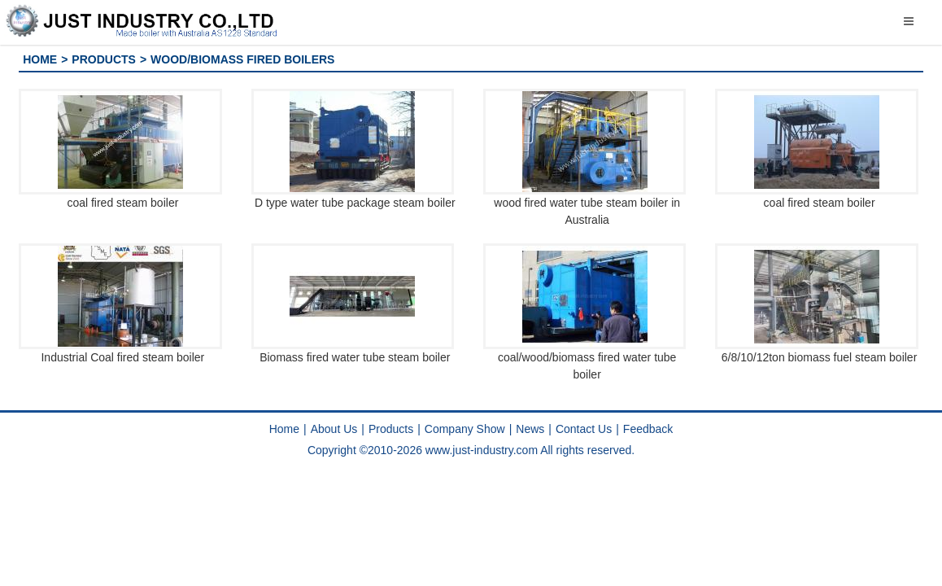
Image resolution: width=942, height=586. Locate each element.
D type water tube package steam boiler (355, 202)
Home (40, 59)
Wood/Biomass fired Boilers (242, 59)
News (530, 428)
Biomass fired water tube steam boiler (354, 357)
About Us (334, 428)
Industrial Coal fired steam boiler (122, 357)
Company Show (465, 428)
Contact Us (584, 428)
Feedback (648, 428)
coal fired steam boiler (122, 202)
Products (104, 59)
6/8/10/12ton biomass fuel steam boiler (819, 357)
